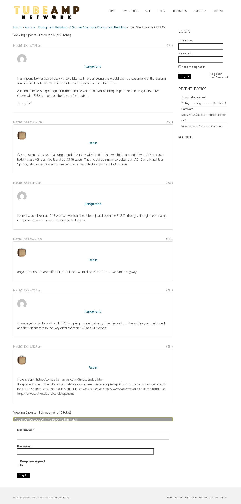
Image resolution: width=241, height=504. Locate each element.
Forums (30, 27)
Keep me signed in (32, 463)
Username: (25, 430)
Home (17, 27)
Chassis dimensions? (193, 97)
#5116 (170, 45)
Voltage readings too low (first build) (203, 103)
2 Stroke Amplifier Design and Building (98, 27)
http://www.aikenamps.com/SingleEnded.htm (69, 379)
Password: (25, 446)
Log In (23, 475)
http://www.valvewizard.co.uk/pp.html (45, 393)
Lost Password (219, 77)
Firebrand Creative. (61, 497)
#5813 (169, 182)
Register (216, 74)
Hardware (187, 108)
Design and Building (52, 27)
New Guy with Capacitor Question (201, 126)
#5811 (170, 121)
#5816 (169, 346)
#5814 (169, 239)
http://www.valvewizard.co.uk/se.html (131, 389)
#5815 (169, 290)
